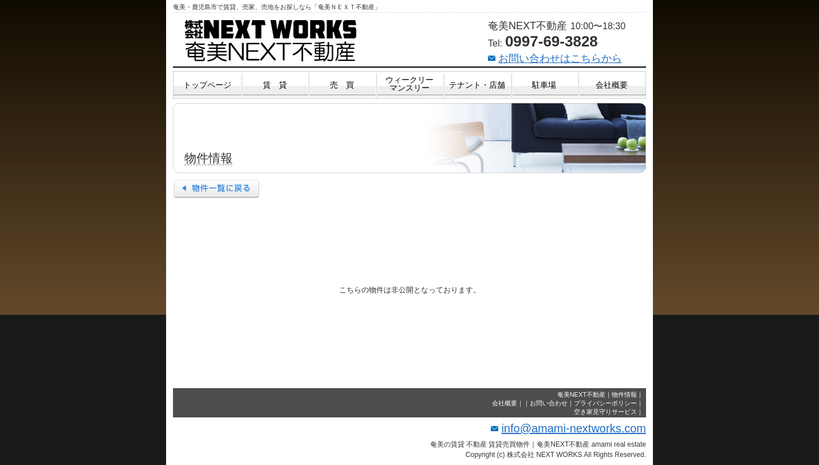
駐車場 (544, 84)
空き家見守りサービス (605, 411)
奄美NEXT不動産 (581, 394)
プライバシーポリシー (605, 403)
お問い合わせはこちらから (560, 58)
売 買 (342, 84)
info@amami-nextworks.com (573, 428)
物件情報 (624, 394)
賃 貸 (275, 84)
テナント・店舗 (477, 84)
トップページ (207, 84)
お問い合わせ (549, 403)
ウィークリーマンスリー (409, 83)
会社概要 (612, 84)
